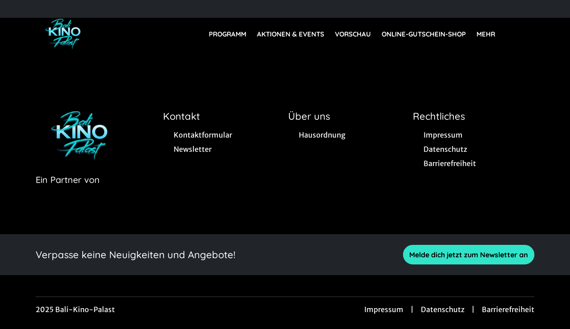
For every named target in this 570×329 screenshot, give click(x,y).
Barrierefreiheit (508, 309)
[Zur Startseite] (98, 34)
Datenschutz (442, 309)
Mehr (491, 34)
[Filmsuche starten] (525, 34)
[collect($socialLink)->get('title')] (16, 9)
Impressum (383, 309)
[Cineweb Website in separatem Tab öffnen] (68, 191)
